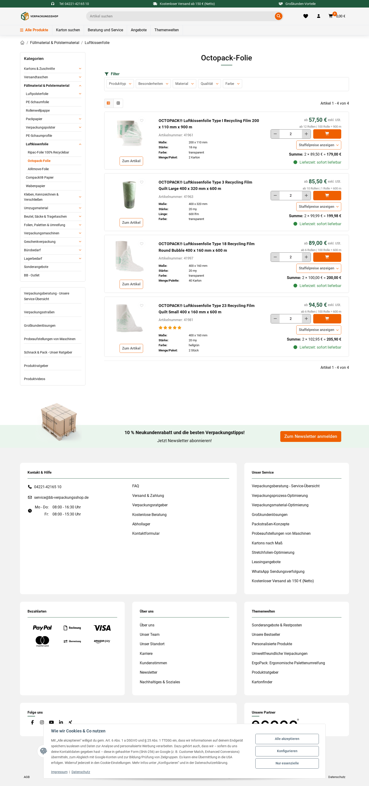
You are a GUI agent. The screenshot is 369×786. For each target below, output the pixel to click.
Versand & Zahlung (148, 495)
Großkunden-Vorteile (297, 4)
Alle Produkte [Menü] (34, 30)
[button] (319, 16)
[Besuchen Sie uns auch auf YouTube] (51, 722)
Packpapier (34, 119)
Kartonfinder (262, 682)
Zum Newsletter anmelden (310, 436)
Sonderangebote (36, 267)
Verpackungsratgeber (150, 505)
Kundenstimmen (153, 663)
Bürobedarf (32, 250)
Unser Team (150, 634)
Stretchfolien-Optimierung (273, 552)
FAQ (135, 486)
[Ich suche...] (181, 16)
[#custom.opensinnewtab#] (275, 723)
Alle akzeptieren (287, 739)
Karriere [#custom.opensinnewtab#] (146, 653)
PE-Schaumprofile (39, 136)
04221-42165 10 (47, 487)
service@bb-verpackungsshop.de (61, 497)
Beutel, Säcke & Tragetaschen (45, 216)
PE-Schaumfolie (37, 102)
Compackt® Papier (40, 177)
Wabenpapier (35, 186)
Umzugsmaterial (36, 208)
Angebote (139, 30)
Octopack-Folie (39, 161)
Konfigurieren (287, 751)
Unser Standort (152, 644)
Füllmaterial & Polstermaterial (46, 85)
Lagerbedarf (33, 258)
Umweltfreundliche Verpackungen (280, 653)
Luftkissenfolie (37, 144)
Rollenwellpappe (38, 110)
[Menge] (290, 134)
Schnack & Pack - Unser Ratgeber (48, 352)
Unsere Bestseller (266, 634)
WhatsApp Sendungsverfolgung (278, 571)
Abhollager (141, 524)
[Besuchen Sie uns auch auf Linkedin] (61, 722)
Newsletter (148, 672)
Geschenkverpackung (40, 242)
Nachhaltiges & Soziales (160, 682)
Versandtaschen (36, 77)
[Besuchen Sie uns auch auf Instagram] (42, 722)
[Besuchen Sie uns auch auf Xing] (70, 722)
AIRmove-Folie (38, 169)
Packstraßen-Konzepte (270, 524)
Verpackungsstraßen (39, 312)
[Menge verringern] (275, 134)
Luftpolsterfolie (37, 94)
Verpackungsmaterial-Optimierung (280, 505)
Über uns (147, 625)
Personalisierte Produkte (272, 644)
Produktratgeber (36, 366)
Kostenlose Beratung (149, 514)
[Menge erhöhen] (306, 134)
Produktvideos (34, 379)
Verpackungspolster (40, 127)
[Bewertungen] (170, 328)
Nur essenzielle (287, 763)
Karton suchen (68, 30)
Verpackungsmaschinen (41, 233)
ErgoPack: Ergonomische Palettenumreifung (288, 663)
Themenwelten (166, 30)
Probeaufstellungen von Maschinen (50, 339)
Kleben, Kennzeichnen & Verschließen (41, 197)
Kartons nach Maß (267, 543)
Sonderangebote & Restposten (277, 625)
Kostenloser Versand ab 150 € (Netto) (283, 581)
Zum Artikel (131, 161)
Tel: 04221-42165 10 (74, 4)
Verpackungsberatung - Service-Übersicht (286, 486)
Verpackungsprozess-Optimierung (280, 495)
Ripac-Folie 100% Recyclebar (48, 152)
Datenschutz (81, 772)
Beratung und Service (105, 30)
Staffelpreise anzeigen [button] (316, 145)
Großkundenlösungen (40, 325)
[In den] (327, 134)
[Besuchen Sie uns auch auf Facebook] (32, 722)
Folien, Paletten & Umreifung (44, 225)
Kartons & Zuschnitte (39, 69)
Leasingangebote (266, 562)
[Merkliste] (306, 16)
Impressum (59, 772)
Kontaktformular (146, 533)
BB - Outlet (32, 275)
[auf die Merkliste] (141, 120)
